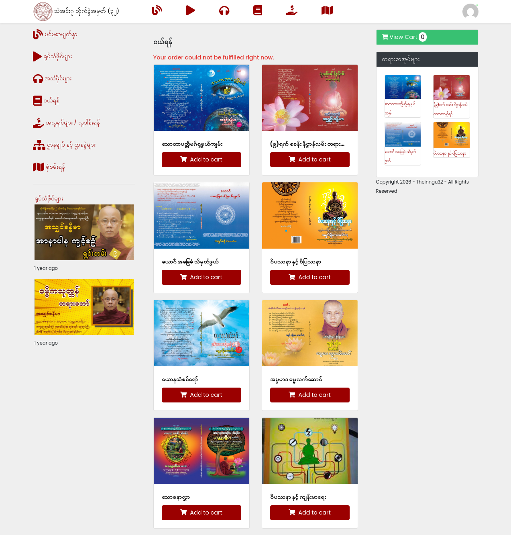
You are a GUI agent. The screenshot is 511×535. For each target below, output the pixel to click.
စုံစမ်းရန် (49, 167)
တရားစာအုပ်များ (400, 59)
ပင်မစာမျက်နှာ (55, 34)
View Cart (404, 37)
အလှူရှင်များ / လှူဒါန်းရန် (66, 123)
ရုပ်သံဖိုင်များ (52, 56)
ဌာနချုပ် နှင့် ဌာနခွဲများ (64, 145)
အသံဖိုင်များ (52, 79)
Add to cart (201, 159)
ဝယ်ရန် (46, 101)
